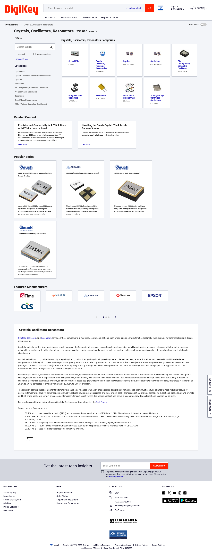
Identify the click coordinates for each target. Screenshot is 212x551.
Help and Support (64, 492)
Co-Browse (116, 510)
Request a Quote (109, 17)
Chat (114, 493)
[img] (21, 10)
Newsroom (8, 510)
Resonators (19, 96)
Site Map (7, 503)
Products (50, 17)
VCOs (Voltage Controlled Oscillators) (31, 104)
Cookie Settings (158, 545)
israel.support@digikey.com (124, 506)
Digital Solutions (11, 507)
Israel (54, 545)
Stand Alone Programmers (26, 100)
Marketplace (9, 496)
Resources (88, 17)
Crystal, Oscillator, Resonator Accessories (33, 76)
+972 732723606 (120, 502)
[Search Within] (32, 46)
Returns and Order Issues (67, 503)
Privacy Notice (116, 476)
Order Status (62, 496)
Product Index (11, 25)
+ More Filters (22, 59)
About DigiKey (9, 492)
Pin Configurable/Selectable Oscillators (31, 88)
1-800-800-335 (118, 497)
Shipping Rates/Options (67, 500)
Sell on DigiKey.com (12, 500)
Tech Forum (101, 402)
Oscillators (19, 84)
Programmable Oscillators (26, 92)
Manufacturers (69, 17)
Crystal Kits (20, 71)
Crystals (18, 80)
